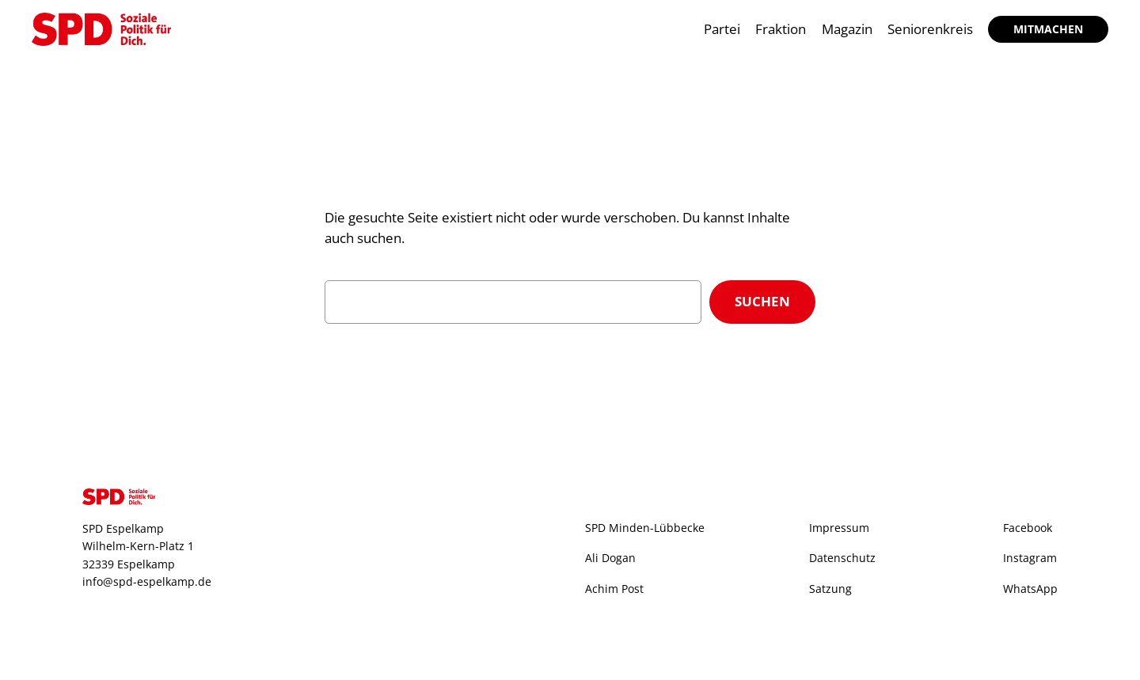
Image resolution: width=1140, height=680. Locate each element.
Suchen (762, 301)
